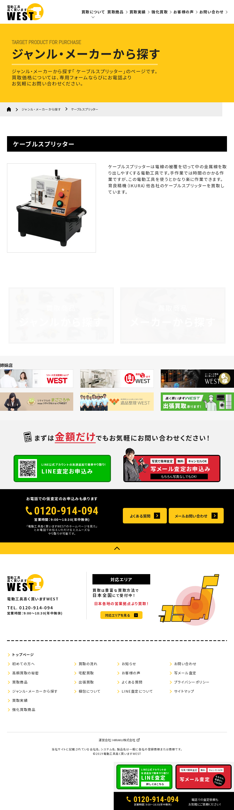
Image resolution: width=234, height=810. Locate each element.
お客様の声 (183, 12)
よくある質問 (140, 516)
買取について (93, 12)
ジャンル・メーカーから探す (41, 109)
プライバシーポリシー (192, 681)
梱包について (90, 691)
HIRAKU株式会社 (124, 739)
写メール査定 (185, 672)
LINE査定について (137, 691)
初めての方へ (23, 663)
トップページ (23, 654)
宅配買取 (86, 672)
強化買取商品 (23, 709)
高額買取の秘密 (25, 672)
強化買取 (159, 12)
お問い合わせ (211, 12)
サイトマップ (184, 691)
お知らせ (129, 663)
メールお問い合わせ (191, 516)
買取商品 (115, 12)
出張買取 (86, 681)
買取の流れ (88, 663)
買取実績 (137, 12)
